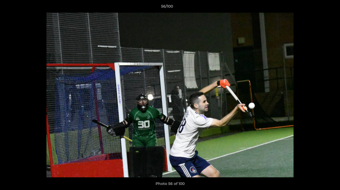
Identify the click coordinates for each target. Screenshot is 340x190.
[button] (318, 7)
